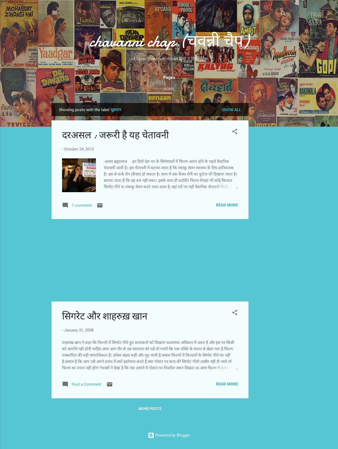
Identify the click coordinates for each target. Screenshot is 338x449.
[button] (235, 132)
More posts (150, 409)
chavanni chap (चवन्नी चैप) (169, 41)
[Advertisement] (270, 182)
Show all (231, 109)
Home (169, 89)
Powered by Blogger (169, 435)
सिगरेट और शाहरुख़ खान (104, 316)
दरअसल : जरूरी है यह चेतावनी (115, 135)
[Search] (283, 14)
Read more (227, 205)
